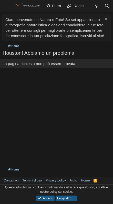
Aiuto (73, 180)
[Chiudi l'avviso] (105, 19)
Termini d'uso (32, 180)
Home (85, 180)
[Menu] (7, 6)
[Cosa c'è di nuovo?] (97, 5)
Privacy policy (56, 180)
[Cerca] (107, 5)
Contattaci (11, 180)
